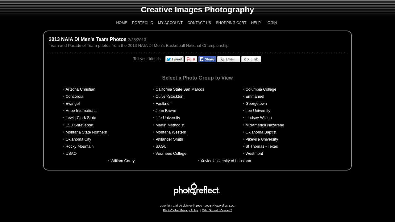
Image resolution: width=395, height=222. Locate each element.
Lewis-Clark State (80, 118)
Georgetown (256, 103)
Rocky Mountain (79, 146)
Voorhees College (171, 153)
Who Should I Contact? (217, 210)
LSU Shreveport (79, 125)
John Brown (166, 111)
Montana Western (171, 132)
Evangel (72, 103)
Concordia (74, 96)
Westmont (254, 153)
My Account (170, 23)
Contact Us (199, 23)
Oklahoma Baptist (261, 132)
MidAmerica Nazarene (265, 125)
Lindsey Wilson (259, 118)
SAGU (161, 146)
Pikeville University (262, 139)
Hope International (81, 111)
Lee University (258, 111)
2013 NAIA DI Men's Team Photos (88, 39)
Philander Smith (169, 139)
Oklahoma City (78, 139)
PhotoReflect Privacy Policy (180, 210)
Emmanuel (255, 96)
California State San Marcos (180, 89)
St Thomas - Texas (262, 146)
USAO (71, 153)
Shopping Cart (231, 23)
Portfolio (142, 23)
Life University (168, 118)
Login (271, 23)
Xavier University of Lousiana (226, 161)
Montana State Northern (86, 132)
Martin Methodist (170, 125)
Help (256, 23)
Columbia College (261, 89)
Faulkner (163, 103)
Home (121, 23)
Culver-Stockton (169, 96)
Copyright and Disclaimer (176, 205)
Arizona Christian (80, 89)
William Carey (122, 161)
